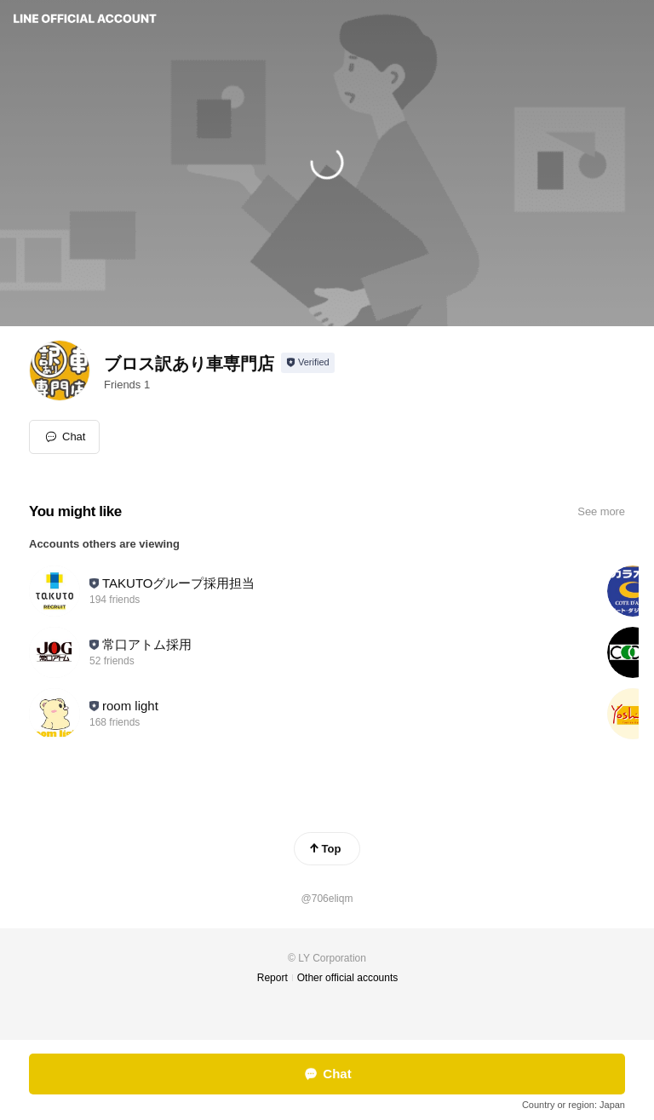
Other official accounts (348, 978)
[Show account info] (308, 363)
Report (272, 978)
